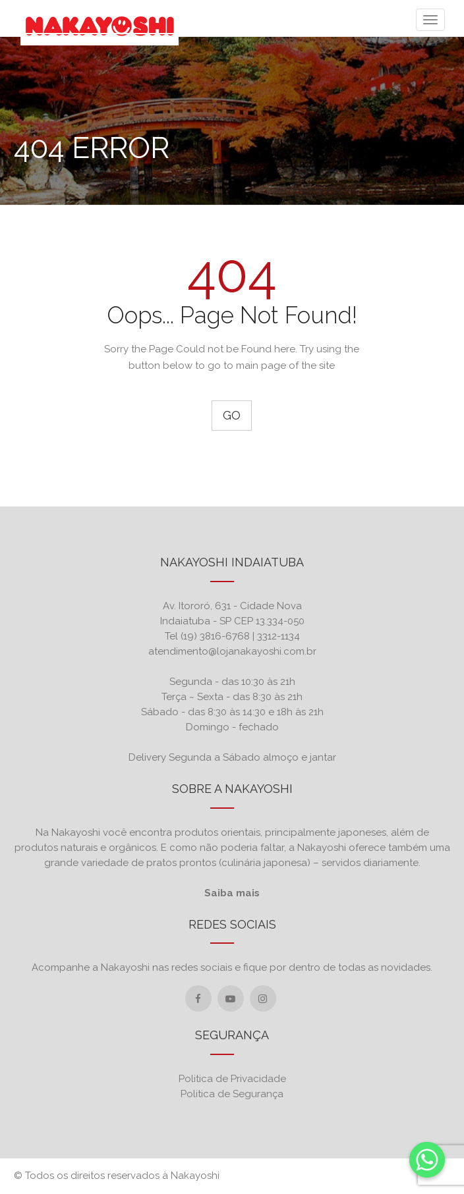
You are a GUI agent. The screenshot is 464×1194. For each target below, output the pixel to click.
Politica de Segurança (232, 1094)
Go (232, 415)
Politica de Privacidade (232, 1079)
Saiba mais (232, 893)
